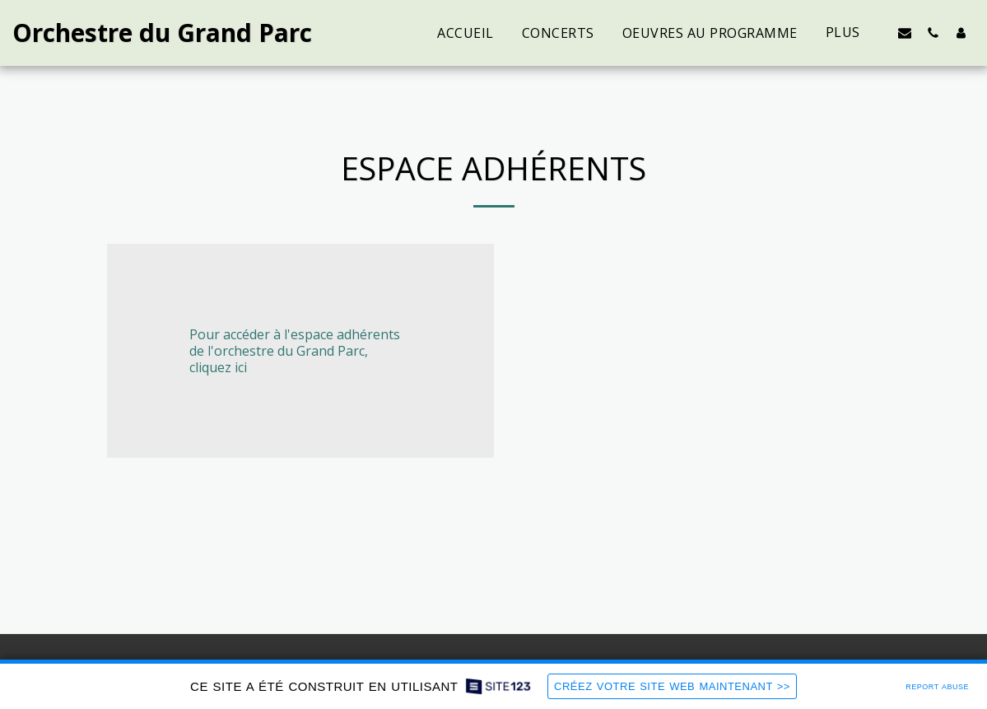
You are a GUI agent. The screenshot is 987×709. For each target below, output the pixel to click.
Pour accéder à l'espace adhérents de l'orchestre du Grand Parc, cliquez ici (294, 350)
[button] (905, 33)
